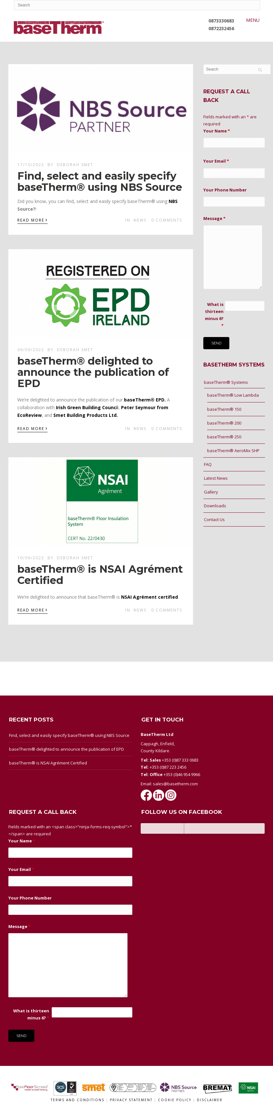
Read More (32, 219)
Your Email (216, 161)
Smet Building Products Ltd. (85, 415)
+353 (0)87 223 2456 (168, 767)
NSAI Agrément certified (149, 597)
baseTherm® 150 (224, 409)
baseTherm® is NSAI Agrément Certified (100, 575)
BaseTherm (163, 828)
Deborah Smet (75, 164)
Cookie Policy (175, 1100)
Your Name (216, 131)
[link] (173, 201)
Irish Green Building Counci (87, 407)
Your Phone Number (225, 190)
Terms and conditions (77, 1100)
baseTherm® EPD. (145, 400)
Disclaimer (210, 1100)
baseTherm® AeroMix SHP (233, 450)
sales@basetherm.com (175, 784)
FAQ (208, 464)
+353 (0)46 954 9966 (181, 774)
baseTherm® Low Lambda (233, 395)
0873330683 (221, 21)
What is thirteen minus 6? (214, 314)
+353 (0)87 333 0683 (180, 760)
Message (214, 218)
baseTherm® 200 (224, 423)
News (140, 220)
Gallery (211, 492)
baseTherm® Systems (226, 382)
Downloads (215, 506)
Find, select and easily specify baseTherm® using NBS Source (99, 181)
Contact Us (214, 519)
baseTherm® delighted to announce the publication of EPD (93, 372)
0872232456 (221, 28)
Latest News (216, 478)
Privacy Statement (132, 1100)
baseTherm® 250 (224, 437)
